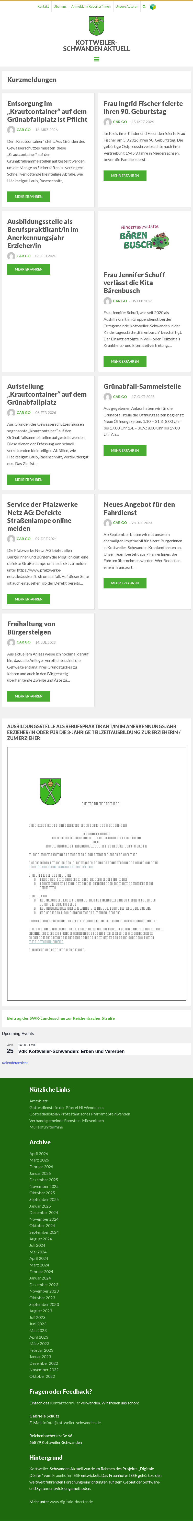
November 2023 (44, 1290)
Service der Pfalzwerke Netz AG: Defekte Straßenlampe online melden (42, 516)
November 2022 (44, 1369)
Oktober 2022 (42, 1376)
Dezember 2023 (43, 1284)
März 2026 (39, 1159)
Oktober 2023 (42, 1297)
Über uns (60, 6)
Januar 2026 (40, 1173)
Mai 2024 (38, 1251)
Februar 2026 (41, 1166)
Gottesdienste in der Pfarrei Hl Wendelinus (66, 1107)
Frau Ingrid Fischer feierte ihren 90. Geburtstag (143, 107)
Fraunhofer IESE (66, 1475)
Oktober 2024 (42, 1225)
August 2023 (40, 1310)
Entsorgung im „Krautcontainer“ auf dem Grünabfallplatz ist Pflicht (47, 111)
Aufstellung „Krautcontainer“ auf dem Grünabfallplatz (47, 394)
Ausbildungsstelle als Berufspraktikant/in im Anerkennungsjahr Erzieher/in (42, 233)
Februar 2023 (41, 1350)
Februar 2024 (41, 1271)
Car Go (19, 129)
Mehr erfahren (28, 197)
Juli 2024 (37, 1245)
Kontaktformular (65, 1402)
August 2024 (40, 1238)
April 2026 (38, 1153)
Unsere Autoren (127, 6)
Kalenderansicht (15, 1063)
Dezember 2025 (43, 1179)
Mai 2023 (38, 1330)
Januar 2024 (40, 1277)
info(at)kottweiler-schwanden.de (72, 1422)
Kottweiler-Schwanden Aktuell (96, 45)
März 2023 (39, 1343)
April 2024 (38, 1258)
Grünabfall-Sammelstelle (142, 386)
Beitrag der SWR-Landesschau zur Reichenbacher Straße (61, 1018)
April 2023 (38, 1337)
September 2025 (44, 1199)
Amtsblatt (38, 1100)
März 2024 (39, 1264)
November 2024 (44, 1219)
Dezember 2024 (43, 1212)
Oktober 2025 (42, 1192)
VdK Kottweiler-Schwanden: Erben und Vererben (71, 1051)
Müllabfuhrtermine (46, 1126)
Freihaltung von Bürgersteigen (31, 628)
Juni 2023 (37, 1323)
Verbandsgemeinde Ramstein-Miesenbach (66, 1120)
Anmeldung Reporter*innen (91, 6)
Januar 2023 (40, 1356)
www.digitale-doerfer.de (71, 1501)
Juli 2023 (37, 1317)
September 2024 (44, 1232)
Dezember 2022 (43, 1363)
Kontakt (43, 6)
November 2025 (44, 1186)
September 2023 (44, 1304)
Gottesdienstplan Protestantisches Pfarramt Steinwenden (79, 1113)
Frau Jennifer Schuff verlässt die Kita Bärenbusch (134, 283)
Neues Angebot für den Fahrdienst (139, 508)
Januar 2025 (40, 1205)
